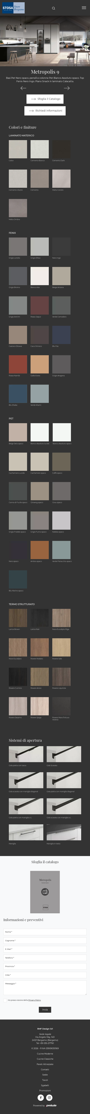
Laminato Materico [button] (21, 135)
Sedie (45, 1075)
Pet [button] (11, 418)
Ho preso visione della (24, 1000)
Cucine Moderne (45, 1053)
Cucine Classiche (45, 1059)
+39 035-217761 (47, 1043)
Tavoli (45, 1080)
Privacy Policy (34, 1000)
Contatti (45, 1069)
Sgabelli (45, 1085)
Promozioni (45, 1090)
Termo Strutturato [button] (22, 604)
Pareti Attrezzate (45, 1064)
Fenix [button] (12, 233)
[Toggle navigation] (84, 8)
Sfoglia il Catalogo (45, 99)
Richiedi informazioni (45, 110)
